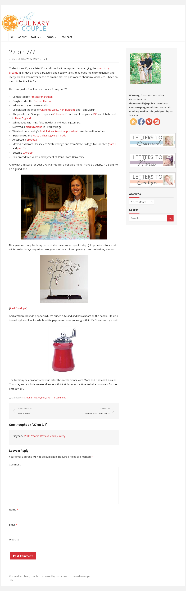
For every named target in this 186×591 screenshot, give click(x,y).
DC (94, 113)
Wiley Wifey (32, 58)
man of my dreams (107, 68)
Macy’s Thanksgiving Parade (49, 135)
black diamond (33, 126)
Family (35, 37)
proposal (31, 139)
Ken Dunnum (66, 109)
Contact (66, 37)
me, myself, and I (42, 397)
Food (50, 37)
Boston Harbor (42, 101)
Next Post (97, 410)
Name (12, 509)
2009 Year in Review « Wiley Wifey (44, 435)
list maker (27, 397)
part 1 (111, 143)
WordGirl (27, 152)
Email (12, 524)
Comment (14, 464)
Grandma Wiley (49, 109)
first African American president (58, 131)
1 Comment (59, 397)
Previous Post (24, 410)
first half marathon (41, 96)
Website (13, 539)
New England (19, 118)
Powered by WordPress (54, 575)
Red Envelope (17, 308)
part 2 (20, 148)
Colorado (57, 113)
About (22, 37)
